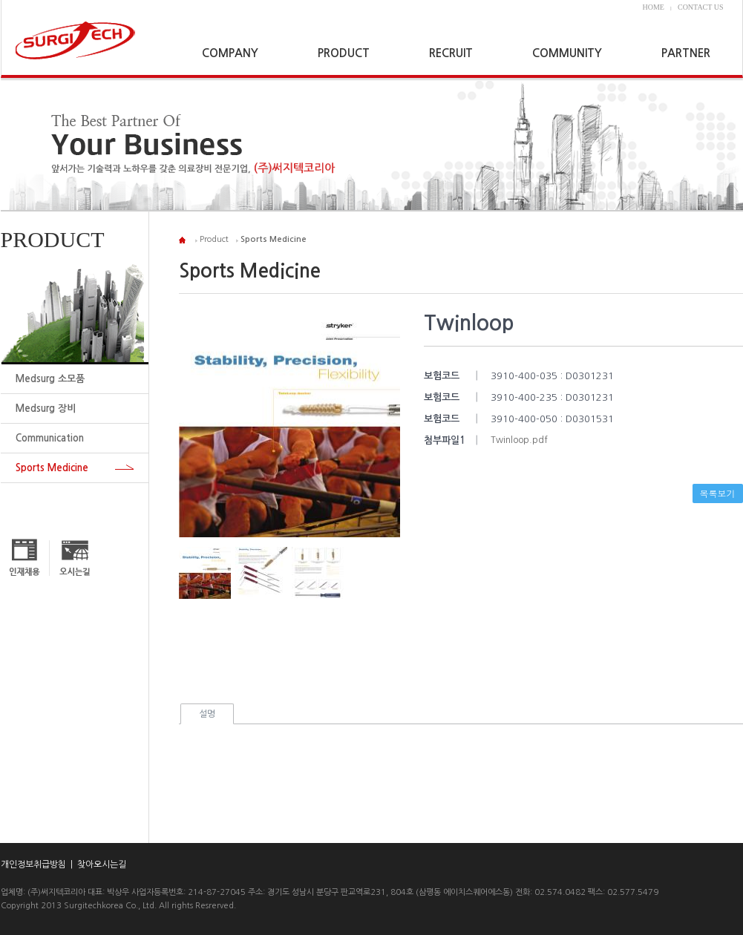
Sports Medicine (52, 468)
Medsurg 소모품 (50, 379)
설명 (207, 713)
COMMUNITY (567, 53)
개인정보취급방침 (33, 864)
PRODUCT (344, 53)
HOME (653, 7)
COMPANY (230, 53)
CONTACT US (701, 7)
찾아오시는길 (101, 864)
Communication (50, 438)
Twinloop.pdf (519, 440)
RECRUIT (451, 53)
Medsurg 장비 (46, 408)
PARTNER (685, 53)
